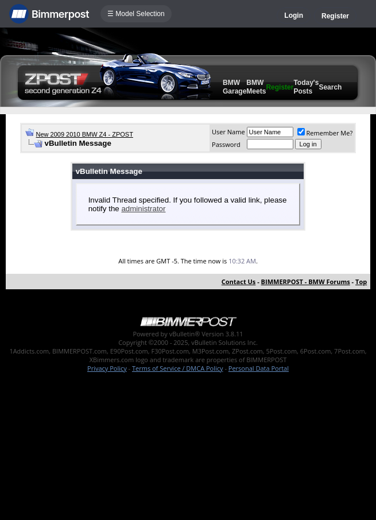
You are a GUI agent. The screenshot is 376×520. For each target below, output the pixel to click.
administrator (143, 208)
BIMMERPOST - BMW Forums (305, 281)
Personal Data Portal (258, 368)
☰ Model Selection (136, 14)
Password (226, 144)
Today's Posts (306, 87)
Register (335, 16)
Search (330, 87)
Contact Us (239, 281)
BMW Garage (234, 87)
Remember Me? (325, 133)
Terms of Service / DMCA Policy (177, 368)
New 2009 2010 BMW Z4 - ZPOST (84, 134)
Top (361, 281)
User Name (228, 131)
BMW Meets (256, 87)
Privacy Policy (107, 368)
